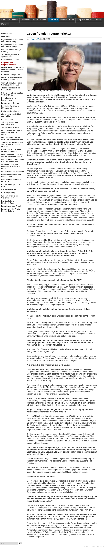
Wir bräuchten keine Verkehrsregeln (9, 197)
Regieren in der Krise (10, 60)
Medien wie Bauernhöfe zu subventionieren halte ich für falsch (12, 70)
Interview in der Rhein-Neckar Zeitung (10, 210)
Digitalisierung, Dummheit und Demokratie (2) (12, 45)
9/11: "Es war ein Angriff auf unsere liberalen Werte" (11, 132)
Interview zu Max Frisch (11, 206)
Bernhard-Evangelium (10, 75)
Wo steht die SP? (8, 190)
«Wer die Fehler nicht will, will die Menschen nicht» (12, 155)
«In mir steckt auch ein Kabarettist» (10, 89)
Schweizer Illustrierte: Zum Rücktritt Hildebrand (12, 161)
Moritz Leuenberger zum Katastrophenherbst (11, 79)
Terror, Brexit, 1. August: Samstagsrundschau (11, 84)
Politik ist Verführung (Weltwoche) (10, 107)
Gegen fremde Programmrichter (8, 64)
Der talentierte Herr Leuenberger (9, 99)
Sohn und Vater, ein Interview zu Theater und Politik (11, 166)
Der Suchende (7, 119)
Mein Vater (5, 36)
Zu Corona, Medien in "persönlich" (10, 56)
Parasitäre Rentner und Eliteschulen (11, 176)
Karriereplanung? (8, 193)
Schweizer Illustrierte (10, 127)
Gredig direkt (6, 33)
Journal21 (35, 39)
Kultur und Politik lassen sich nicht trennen (11, 150)
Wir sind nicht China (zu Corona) (11, 51)
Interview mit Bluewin (10, 103)
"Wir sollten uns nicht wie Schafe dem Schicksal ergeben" (12, 144)
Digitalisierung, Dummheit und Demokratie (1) (12, 40)
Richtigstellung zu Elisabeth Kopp (9, 202)
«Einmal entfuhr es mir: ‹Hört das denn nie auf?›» (12, 138)
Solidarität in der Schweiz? (12, 172)
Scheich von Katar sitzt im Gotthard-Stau (12, 94)
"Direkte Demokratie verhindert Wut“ (9, 123)
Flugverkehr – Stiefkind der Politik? (11, 115)
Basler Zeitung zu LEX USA (10, 186)
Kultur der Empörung (10, 111)
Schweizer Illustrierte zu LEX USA (11, 181)
